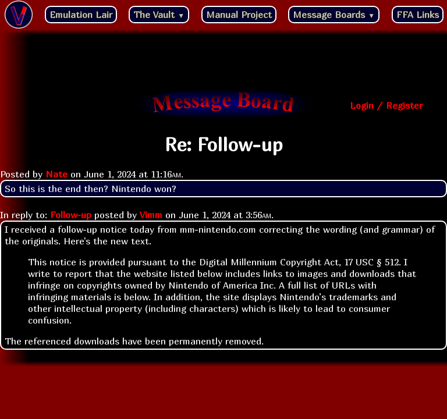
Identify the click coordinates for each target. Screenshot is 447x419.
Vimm (151, 215)
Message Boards (334, 14)
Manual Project (239, 14)
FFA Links (417, 14)
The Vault (159, 14)
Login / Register (386, 105)
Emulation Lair (80, 14)
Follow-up (70, 215)
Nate (56, 174)
